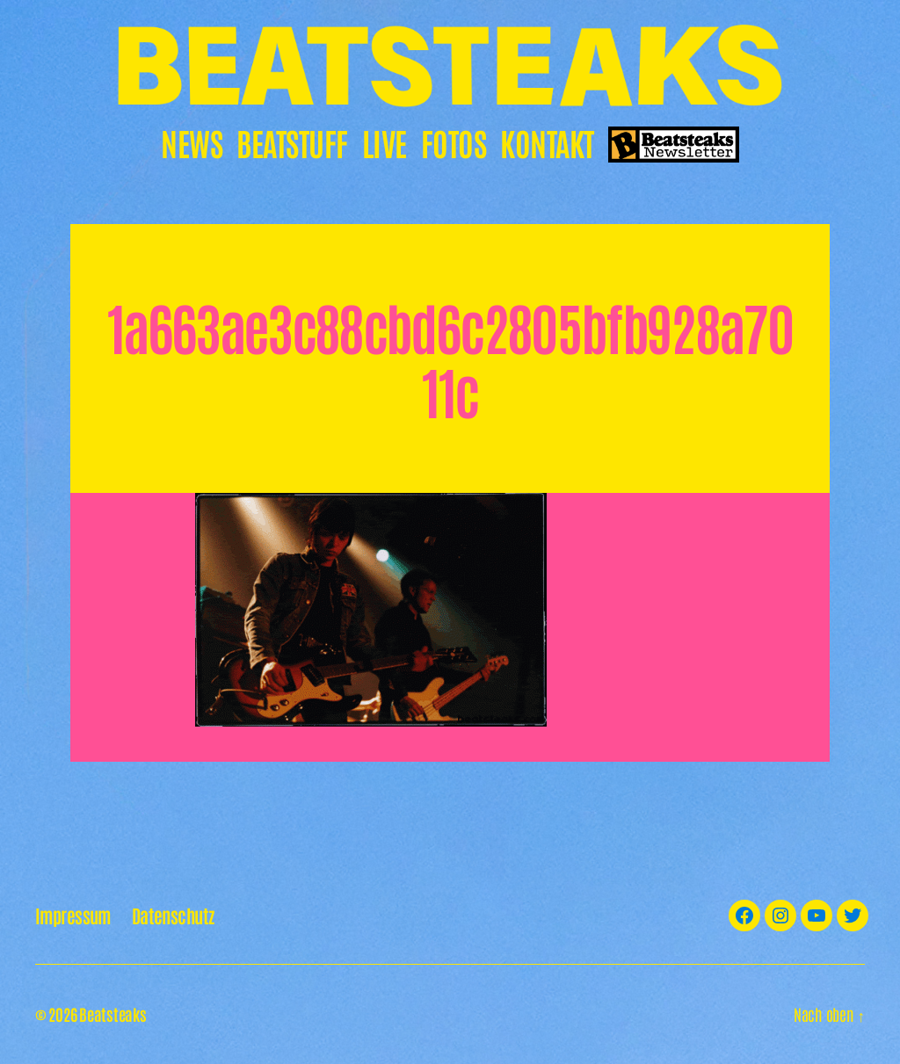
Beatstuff (292, 142)
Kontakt (547, 142)
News (191, 142)
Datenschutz (173, 915)
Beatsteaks (112, 1013)
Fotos (454, 142)
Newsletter (673, 145)
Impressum (73, 915)
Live (384, 142)
